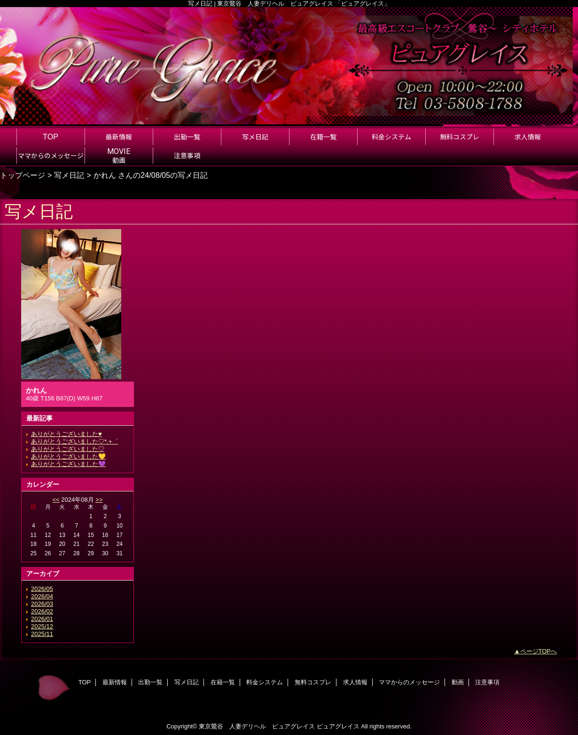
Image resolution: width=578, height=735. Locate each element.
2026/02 (42, 611)
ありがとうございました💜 (68, 463)
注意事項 (487, 682)
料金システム (264, 682)
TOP (50, 136)
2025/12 (42, 626)
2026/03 (42, 603)
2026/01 (42, 618)
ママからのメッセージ (409, 682)
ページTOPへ (538, 651)
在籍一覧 (223, 682)
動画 (458, 682)
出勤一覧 (150, 682)
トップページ (22, 175)
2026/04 (42, 596)
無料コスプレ (313, 682)
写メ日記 (69, 175)
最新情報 (114, 682)
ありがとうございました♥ (66, 433)
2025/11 (42, 633)
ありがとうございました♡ (67, 448)
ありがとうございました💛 (68, 456)
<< (55, 499)
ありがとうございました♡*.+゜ (74, 441)
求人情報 (355, 682)
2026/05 (42, 588)
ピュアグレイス (338, 726)
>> (98, 499)
